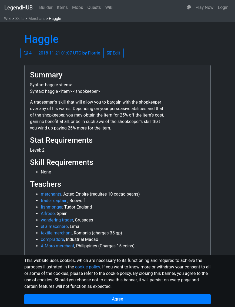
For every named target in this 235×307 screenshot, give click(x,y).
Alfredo (48, 213)
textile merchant (56, 233)
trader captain (54, 200)
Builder (46, 7)
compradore (52, 239)
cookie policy (87, 267)
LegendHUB (18, 7)
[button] (189, 7)
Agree (117, 299)
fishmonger (51, 207)
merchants (51, 194)
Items (62, 7)
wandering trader (57, 220)
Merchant (36, 18)
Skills (20, 18)
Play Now (205, 7)
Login (223, 7)
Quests (94, 7)
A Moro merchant (57, 245)
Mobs (77, 7)
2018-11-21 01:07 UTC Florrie (69, 53)
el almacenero (54, 226)
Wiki (109, 7)
